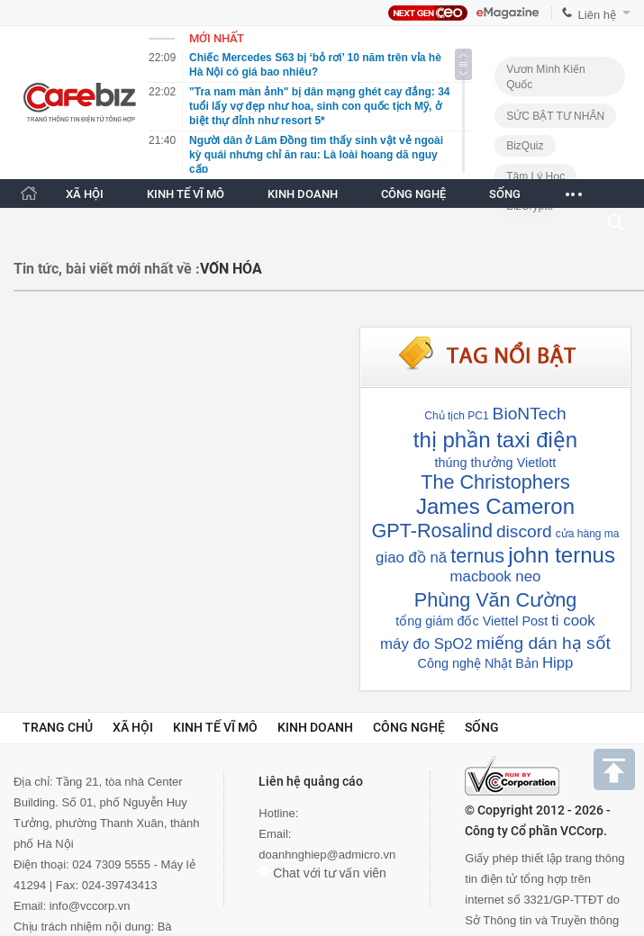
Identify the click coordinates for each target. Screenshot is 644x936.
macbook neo (495, 576)
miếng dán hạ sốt (543, 643)
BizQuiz (524, 146)
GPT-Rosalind (432, 530)
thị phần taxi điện (495, 440)
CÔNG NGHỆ (413, 194)
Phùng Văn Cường (495, 600)
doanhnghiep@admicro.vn (327, 854)
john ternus (561, 555)
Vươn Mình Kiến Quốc (545, 77)
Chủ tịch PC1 (456, 416)
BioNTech (530, 413)
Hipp (558, 662)
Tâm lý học (535, 176)
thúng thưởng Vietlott (496, 462)
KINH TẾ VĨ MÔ (185, 194)
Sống (482, 727)
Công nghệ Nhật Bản (478, 663)
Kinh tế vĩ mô (215, 727)
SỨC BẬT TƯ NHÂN (555, 116)
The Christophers (495, 482)
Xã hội (133, 727)
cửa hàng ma (588, 533)
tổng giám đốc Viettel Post (471, 621)
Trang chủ (58, 727)
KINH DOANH (303, 194)
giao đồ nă (411, 557)
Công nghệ (409, 727)
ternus (477, 555)
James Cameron (495, 506)
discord (524, 531)
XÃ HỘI (85, 194)
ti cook (573, 620)
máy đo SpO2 (426, 643)
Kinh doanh (315, 727)
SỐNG (505, 194)
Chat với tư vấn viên (322, 873)
